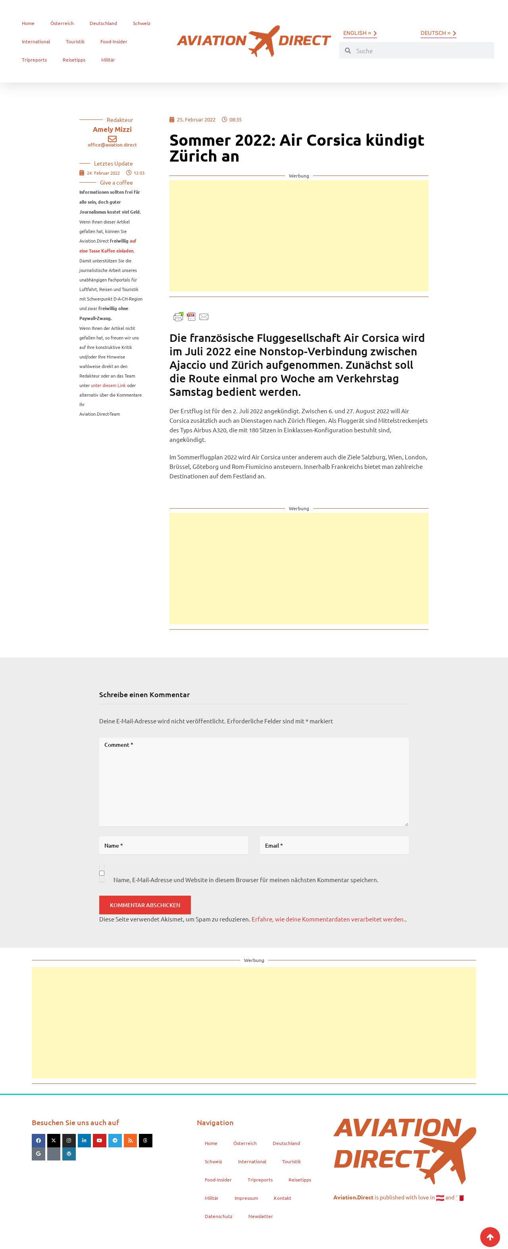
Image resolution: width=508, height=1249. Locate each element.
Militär (108, 59)
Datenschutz (219, 1216)
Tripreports (34, 59)
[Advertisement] (299, 235)
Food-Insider (113, 41)
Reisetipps (74, 59)
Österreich (62, 23)
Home (28, 23)
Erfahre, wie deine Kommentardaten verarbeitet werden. (328, 919)
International (36, 41)
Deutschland (103, 23)
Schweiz (141, 23)
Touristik (75, 41)
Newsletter (260, 1216)
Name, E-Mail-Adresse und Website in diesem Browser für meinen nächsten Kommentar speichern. (246, 879)
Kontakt (282, 1198)
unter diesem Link (108, 385)
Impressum (246, 1198)
